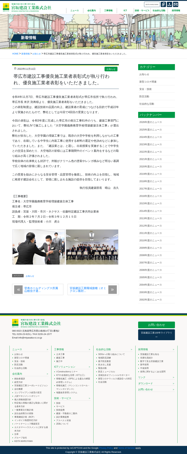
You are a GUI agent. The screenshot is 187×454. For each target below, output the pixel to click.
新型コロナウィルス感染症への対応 (115, 378)
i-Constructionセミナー (67, 371)
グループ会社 (20, 437)
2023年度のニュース (150, 144)
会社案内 (17, 373)
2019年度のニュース (150, 173)
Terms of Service (126, 448)
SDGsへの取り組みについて (111, 354)
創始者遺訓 (19, 378)
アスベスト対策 (63, 420)
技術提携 (60, 410)
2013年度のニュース (150, 218)
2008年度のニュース (150, 255)
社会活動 (102, 382)
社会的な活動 (146, 103)
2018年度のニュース (150, 181)
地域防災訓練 (104, 358)
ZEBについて (62, 424)
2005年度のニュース (150, 277)
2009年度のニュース (150, 247)
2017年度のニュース (150, 188)
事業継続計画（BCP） (25, 417)
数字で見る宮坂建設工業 (151, 361)
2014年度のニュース (150, 211)
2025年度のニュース (150, 129)
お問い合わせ (156, 324)
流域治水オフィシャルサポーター (114, 375)
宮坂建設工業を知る (149, 354)
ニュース (17, 349)
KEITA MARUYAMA (23, 441)
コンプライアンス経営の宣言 (28, 392)
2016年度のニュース (150, 196)
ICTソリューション (64, 366)
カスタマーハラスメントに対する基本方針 (31, 429)
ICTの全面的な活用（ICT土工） (71, 375)
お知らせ (111, 69)
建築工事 (60, 358)
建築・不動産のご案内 (66, 413)
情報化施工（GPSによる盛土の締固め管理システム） (73, 380)
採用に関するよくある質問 (152, 371)
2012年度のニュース (150, 225)
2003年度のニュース (150, 292)
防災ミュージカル (106, 371)
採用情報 (143, 349)
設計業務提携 (62, 417)
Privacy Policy (106, 448)
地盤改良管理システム (66, 392)
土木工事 (60, 354)
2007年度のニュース (150, 262)
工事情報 (59, 349)
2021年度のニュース (150, 159)
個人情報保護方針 (22, 399)
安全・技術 (145, 89)
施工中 (59, 361)
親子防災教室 (104, 361)
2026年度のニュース (150, 122)
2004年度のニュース (150, 284)
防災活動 (144, 96)
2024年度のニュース (150, 137)
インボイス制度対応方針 (25, 420)
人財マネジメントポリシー (27, 396)
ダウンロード (145, 383)
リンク (142, 377)
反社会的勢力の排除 (23, 413)
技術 (58, 403)
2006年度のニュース (150, 270)
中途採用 (144, 368)
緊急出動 (102, 368)
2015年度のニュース (150, 203)
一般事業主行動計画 (23, 410)
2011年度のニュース (150, 233)
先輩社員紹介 (146, 358)
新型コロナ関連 (148, 81)
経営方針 (18, 382)
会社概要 (18, 389)
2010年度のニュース (150, 240)
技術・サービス (62, 398)
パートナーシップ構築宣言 (27, 424)
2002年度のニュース (150, 299)
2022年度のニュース (150, 151)
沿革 (16, 434)
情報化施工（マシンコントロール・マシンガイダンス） (73, 387)
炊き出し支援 (104, 364)
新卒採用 (144, 364)
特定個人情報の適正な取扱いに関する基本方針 (31, 405)
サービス (60, 406)
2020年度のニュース (150, 166)
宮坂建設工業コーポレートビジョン (31, 385)
